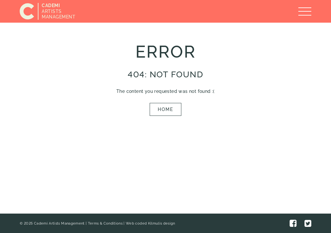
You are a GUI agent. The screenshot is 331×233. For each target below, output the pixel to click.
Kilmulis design (161, 223)
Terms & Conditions (105, 223)
